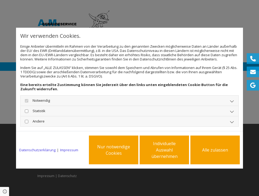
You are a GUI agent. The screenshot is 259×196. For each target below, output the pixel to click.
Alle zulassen (215, 150)
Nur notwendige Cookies (113, 150)
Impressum (69, 150)
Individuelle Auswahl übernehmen (164, 150)
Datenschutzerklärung (37, 150)
